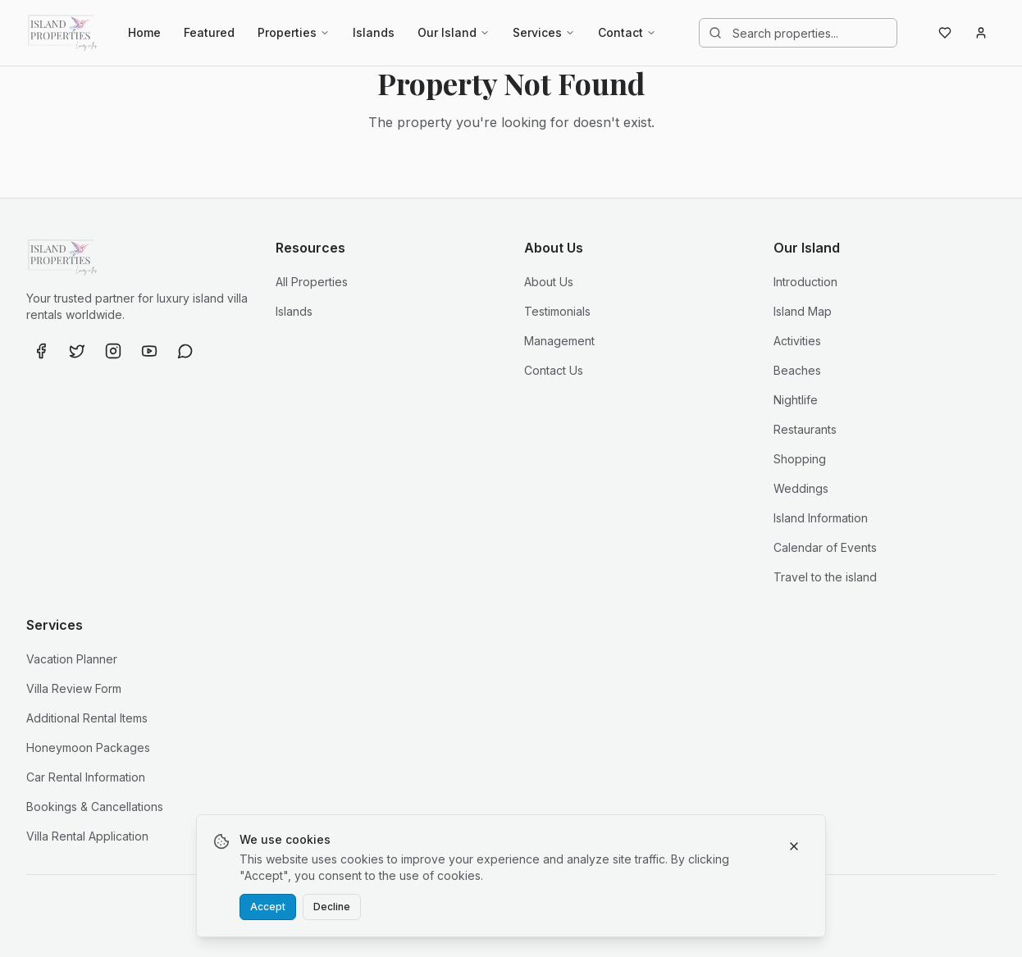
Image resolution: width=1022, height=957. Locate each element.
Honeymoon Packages (88, 747)
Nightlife (795, 400)
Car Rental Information (85, 777)
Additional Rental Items (87, 718)
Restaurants (805, 429)
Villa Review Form (73, 688)
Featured (209, 32)
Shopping (799, 459)
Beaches (797, 370)
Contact (627, 32)
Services (544, 32)
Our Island (453, 32)
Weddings (800, 488)
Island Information (820, 518)
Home (144, 32)
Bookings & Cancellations (94, 806)
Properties (294, 32)
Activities (797, 341)
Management (559, 341)
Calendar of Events (825, 547)
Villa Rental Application (87, 836)
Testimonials (557, 311)
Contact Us (553, 370)
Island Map (802, 311)
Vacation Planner (71, 659)
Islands (374, 32)
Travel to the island (825, 577)
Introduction (805, 282)
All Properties (312, 282)
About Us (548, 282)
